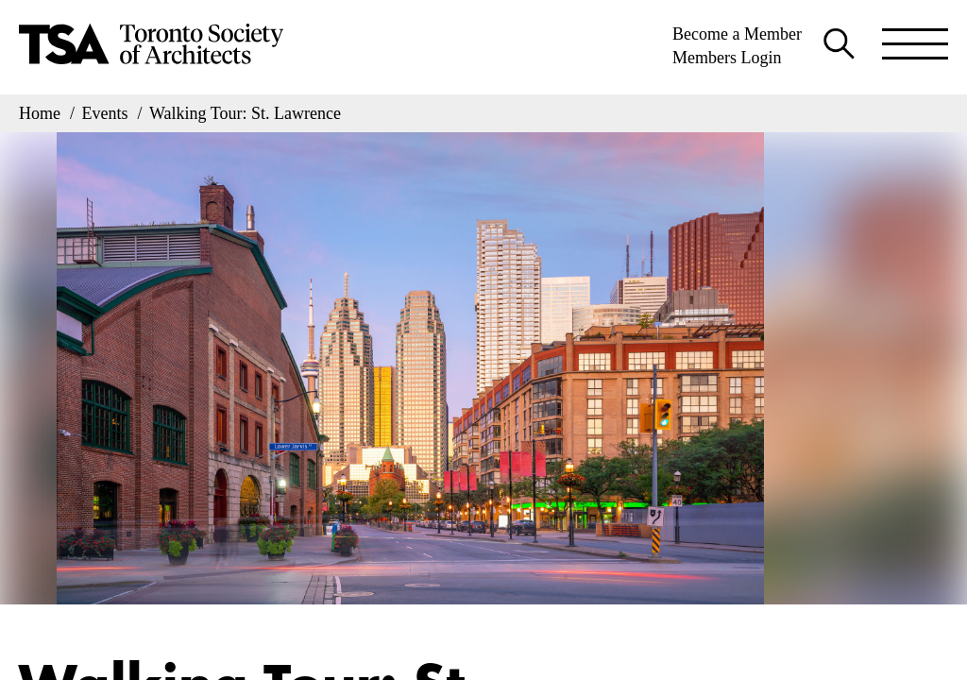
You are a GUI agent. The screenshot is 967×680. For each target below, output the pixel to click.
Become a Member (737, 34)
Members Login (726, 57)
